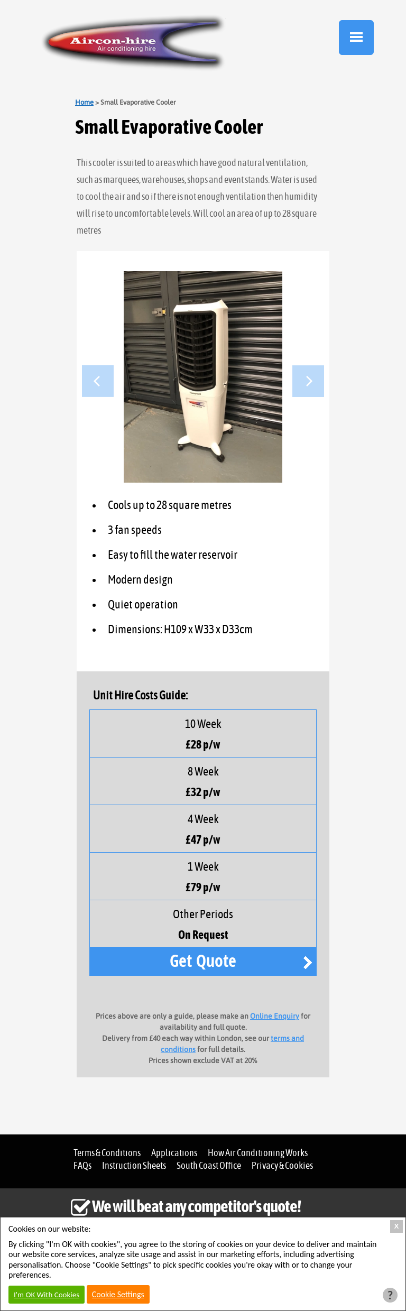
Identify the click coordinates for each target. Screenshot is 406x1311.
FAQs (82, 1166)
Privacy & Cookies (282, 1166)
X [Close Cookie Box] (396, 1226)
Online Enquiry (274, 1016)
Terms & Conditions (107, 1153)
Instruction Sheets (134, 1166)
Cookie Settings (118, 1294)
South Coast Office (209, 1166)
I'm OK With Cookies (46, 1294)
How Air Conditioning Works (258, 1153)
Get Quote (203, 960)
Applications (174, 1153)
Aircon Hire (133, 43)
